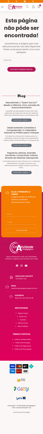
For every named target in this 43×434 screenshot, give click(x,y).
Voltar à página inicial (21, 69)
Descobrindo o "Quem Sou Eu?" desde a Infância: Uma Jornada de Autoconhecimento (22, 105)
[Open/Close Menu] (4, 7)
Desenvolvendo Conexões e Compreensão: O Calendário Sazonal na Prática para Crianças (21, 130)
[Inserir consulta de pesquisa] (21, 60)
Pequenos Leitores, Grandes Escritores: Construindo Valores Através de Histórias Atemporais (21, 155)
